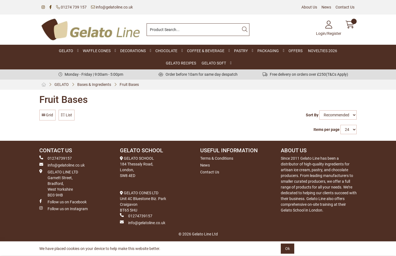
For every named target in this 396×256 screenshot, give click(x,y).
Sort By (312, 115)
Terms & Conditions (216, 158)
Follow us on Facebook (63, 201)
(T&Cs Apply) (337, 74)
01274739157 (55, 158)
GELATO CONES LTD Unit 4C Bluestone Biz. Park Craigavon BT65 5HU (143, 201)
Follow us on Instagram (63, 208)
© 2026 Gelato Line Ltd (198, 234)
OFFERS (295, 51)
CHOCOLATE (166, 51)
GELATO (66, 51)
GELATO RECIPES (181, 63)
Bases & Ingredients (94, 84)
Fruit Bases (129, 84)
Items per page (327, 129)
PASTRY (241, 51)
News (326, 7)
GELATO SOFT (214, 63)
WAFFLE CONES (97, 51)
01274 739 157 (71, 7)
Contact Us (345, 7)
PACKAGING (268, 51)
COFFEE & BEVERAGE (205, 51)
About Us (309, 7)
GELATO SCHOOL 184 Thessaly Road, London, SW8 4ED (137, 167)
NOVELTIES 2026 (322, 51)
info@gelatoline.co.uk (112, 7)
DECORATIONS (133, 51)
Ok (287, 248)
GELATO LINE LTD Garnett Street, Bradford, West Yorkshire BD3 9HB (58, 183)
